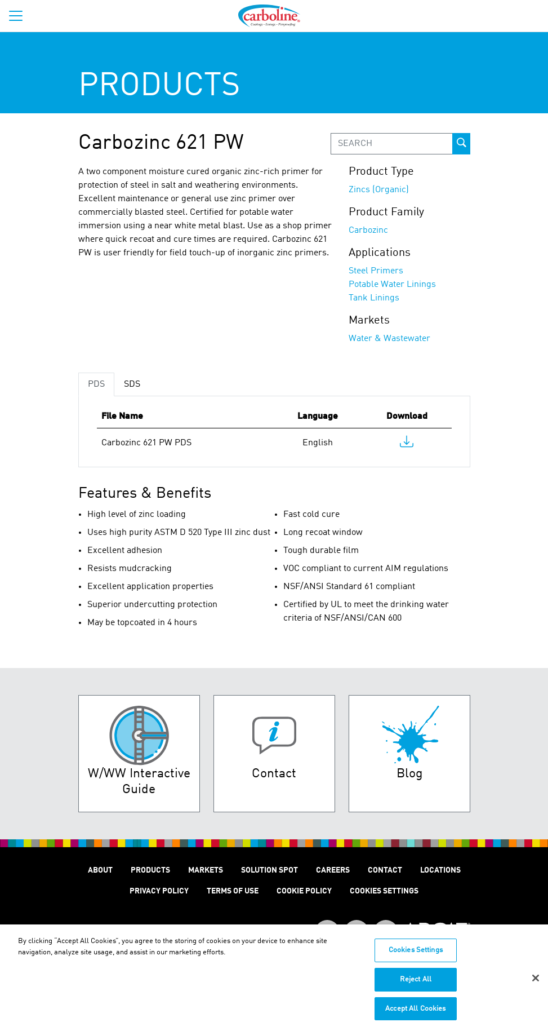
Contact (385, 870)
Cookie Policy (304, 891)
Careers (333, 870)
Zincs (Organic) (379, 189)
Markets (205, 870)
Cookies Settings (416, 955)
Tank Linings (374, 298)
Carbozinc (368, 230)
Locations (440, 870)
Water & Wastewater (389, 338)
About (100, 870)
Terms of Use (233, 891)
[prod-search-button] (461, 143)
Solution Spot (269, 870)
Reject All (415, 984)
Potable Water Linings (392, 284)
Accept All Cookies (415, 1013)
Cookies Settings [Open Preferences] (384, 891)
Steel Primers (376, 271)
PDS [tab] (96, 384)
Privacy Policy (159, 891)
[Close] (535, 983)
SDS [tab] (132, 384)
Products (150, 870)
